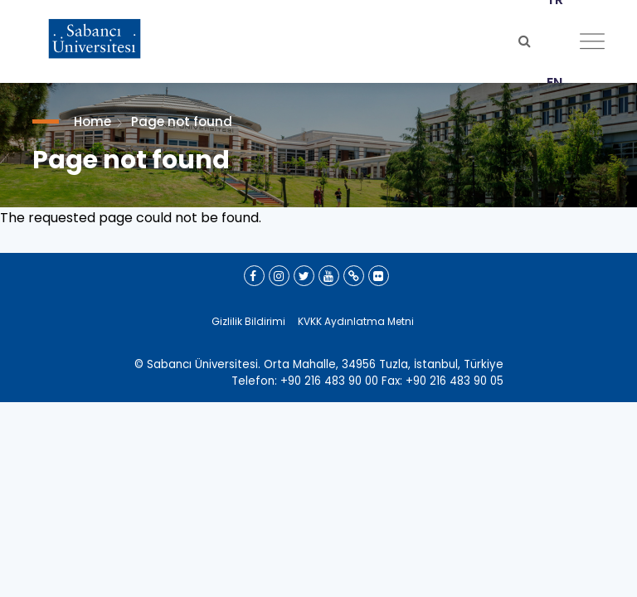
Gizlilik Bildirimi (248, 321)
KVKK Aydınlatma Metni (356, 321)
